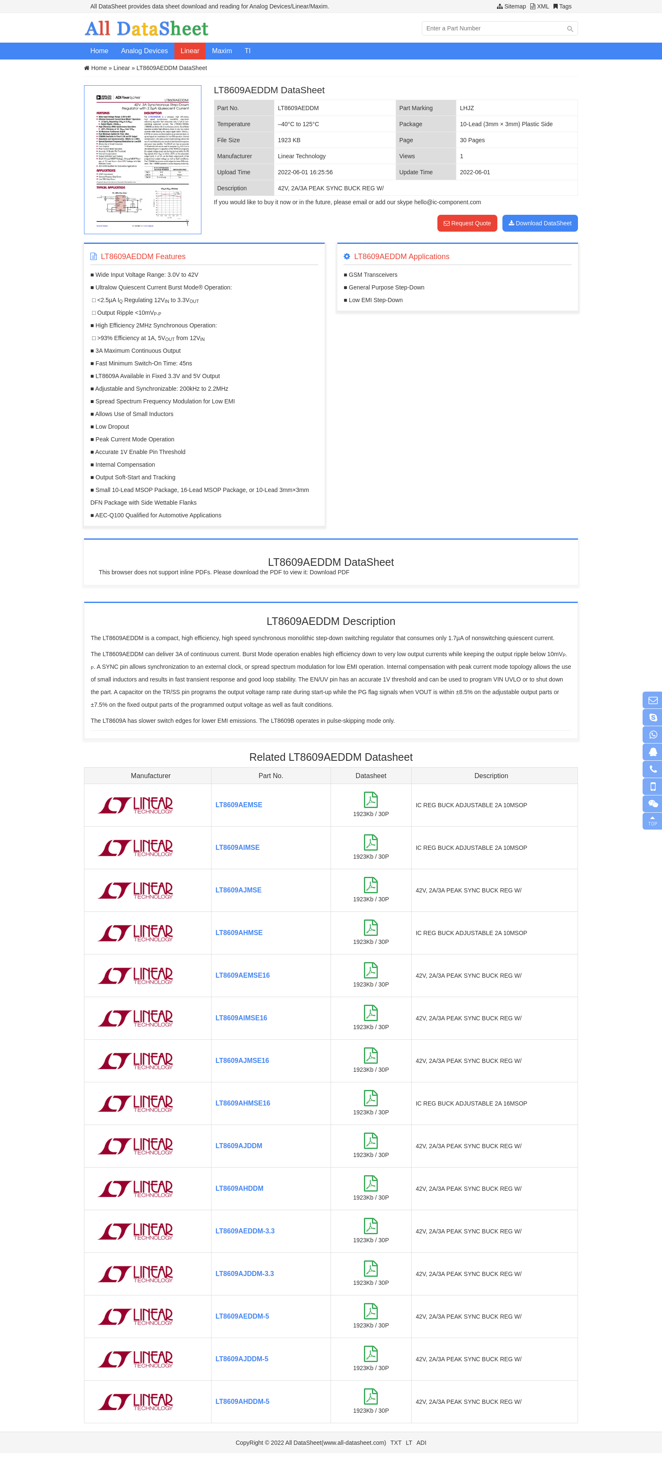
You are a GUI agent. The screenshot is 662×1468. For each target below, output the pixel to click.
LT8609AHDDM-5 (243, 1401)
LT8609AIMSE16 (241, 1018)
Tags (565, 6)
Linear (190, 50)
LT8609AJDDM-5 (242, 1359)
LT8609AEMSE (239, 804)
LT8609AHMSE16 (243, 1103)
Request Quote (467, 223)
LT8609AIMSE (238, 847)
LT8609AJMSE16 (242, 1060)
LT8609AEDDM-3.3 (245, 1231)
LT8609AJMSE (239, 890)
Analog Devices (144, 50)
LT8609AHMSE (239, 932)
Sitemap (515, 6)
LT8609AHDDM (240, 1188)
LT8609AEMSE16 (243, 975)
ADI (421, 1442)
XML (543, 6)
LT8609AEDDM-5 (242, 1316)
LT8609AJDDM (239, 1145)
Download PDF (330, 572)
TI (247, 50)
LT (409, 1442)
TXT (396, 1442)
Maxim (222, 50)
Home (99, 50)
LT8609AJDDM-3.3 (245, 1273)
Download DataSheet (540, 223)
